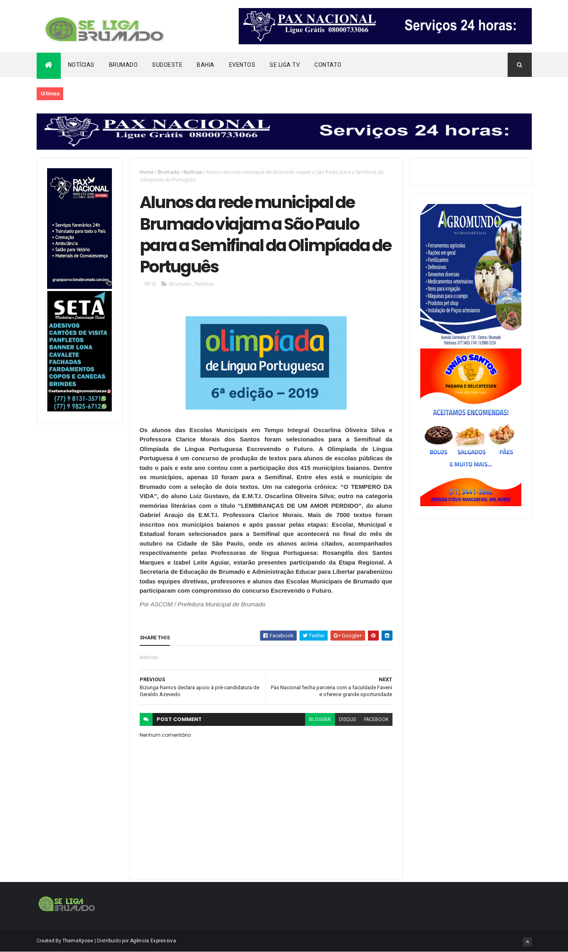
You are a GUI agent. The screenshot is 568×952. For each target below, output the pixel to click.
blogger (320, 719)
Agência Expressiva (153, 941)
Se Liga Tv (285, 65)
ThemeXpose (77, 941)
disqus (347, 719)
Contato (328, 65)
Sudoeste (167, 65)
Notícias (81, 65)
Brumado (123, 65)
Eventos (242, 65)
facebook (376, 719)
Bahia (206, 65)
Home (147, 172)
